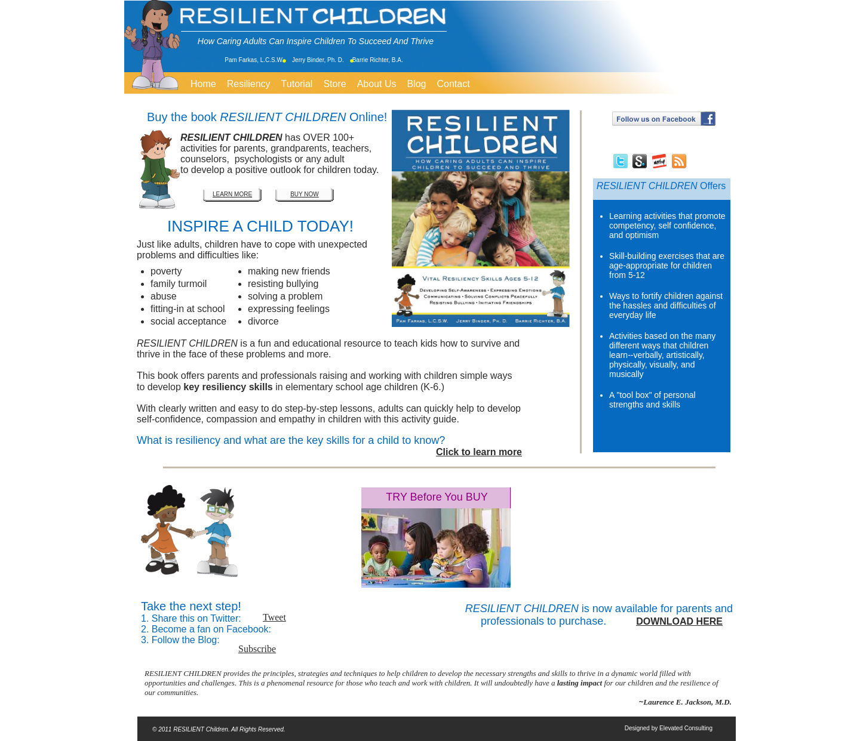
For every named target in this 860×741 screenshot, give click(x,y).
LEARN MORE (232, 194)
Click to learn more (479, 452)
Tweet (274, 617)
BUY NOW (304, 194)
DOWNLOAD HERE (679, 621)
